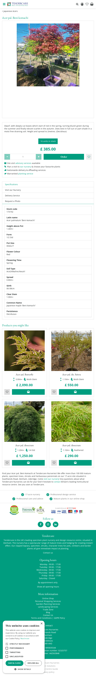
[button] (24, 669)
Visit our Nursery (13, 190)
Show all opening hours (48, 586)
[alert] (24, 647)
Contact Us (48, 615)
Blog (48, 612)
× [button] (41, 624)
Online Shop (48, 598)
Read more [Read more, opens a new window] (24, 638)
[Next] (89, 66)
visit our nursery (51, 479)
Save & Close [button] (14, 663)
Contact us (48, 552)
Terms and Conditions (41, 618)
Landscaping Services (48, 606)
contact (57, 481)
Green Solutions (48, 666)
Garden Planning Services (48, 604)
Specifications (11, 184)
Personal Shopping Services (48, 601)
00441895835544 (48, 647)
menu (4, 4)
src (77, 4)
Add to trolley (28, 392)
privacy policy (48, 672)
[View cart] (92, 4)
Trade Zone (48, 609)
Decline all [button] (33, 663)
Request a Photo (12, 201)
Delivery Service (12, 195)
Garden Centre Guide (48, 669)
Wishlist (7, 392)
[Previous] (7, 66)
